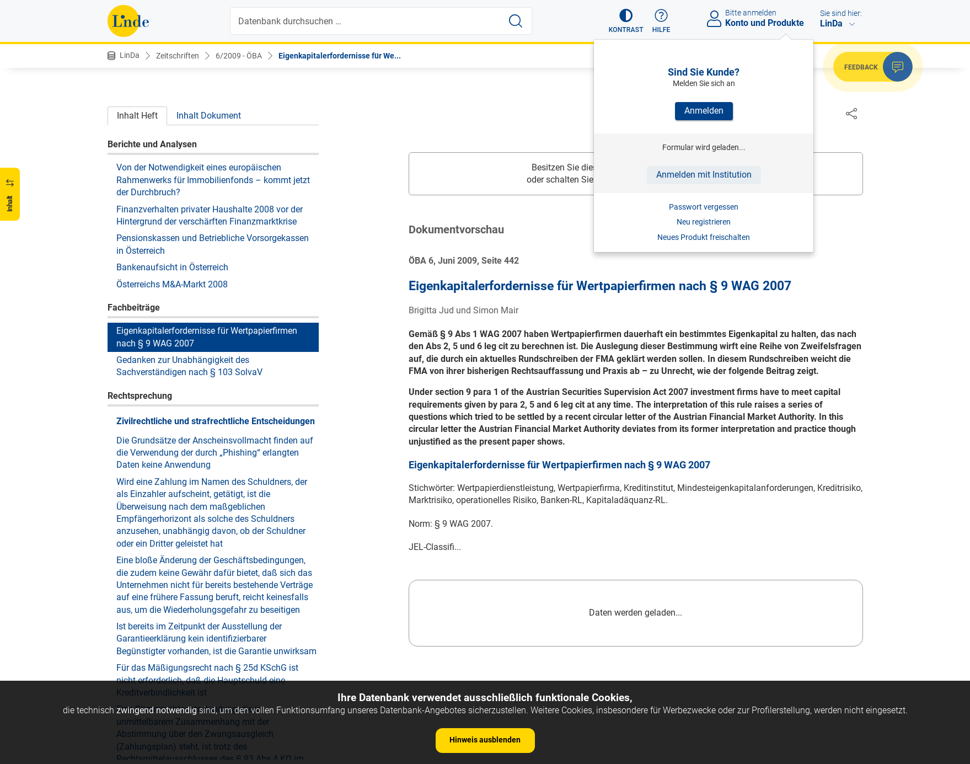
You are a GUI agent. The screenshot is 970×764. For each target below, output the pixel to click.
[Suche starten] (516, 21)
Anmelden (704, 110)
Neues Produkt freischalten (703, 237)
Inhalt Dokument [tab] (208, 115)
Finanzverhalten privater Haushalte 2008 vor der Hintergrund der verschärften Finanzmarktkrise (209, 215)
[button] (626, 21)
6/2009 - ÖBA (239, 55)
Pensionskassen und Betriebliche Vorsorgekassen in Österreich (212, 244)
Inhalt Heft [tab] (137, 115)
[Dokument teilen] (851, 113)
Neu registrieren (704, 221)
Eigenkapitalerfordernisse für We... (339, 55)
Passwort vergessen (703, 206)
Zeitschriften (177, 55)
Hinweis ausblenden (485, 739)
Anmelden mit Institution (704, 174)
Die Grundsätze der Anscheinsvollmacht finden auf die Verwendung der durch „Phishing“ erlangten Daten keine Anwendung (214, 453)
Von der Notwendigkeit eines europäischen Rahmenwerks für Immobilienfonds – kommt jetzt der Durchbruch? (213, 179)
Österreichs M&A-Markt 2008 (172, 284)
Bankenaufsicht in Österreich (172, 267)
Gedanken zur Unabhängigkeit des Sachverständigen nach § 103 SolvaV (189, 366)
